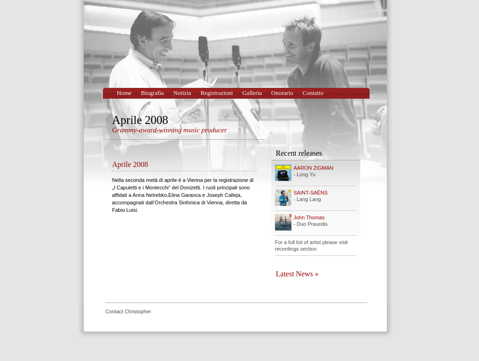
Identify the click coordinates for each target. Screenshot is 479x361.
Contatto (313, 92)
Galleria (252, 92)
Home (124, 92)
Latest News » (297, 274)
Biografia (152, 92)
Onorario (282, 92)
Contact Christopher (128, 311)
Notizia (182, 92)
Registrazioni (217, 92)
